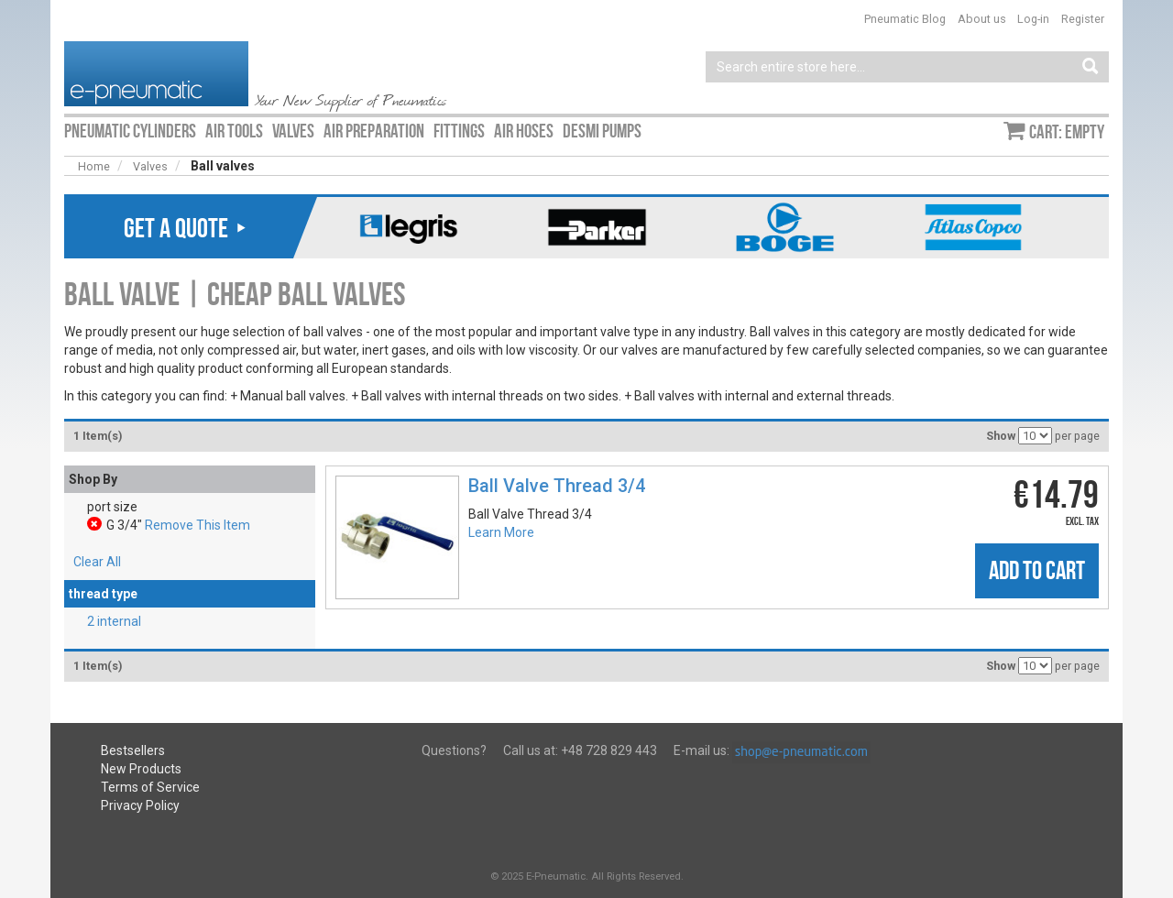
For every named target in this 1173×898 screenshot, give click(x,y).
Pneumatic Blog (905, 19)
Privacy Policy (140, 805)
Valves (150, 166)
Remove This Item (197, 525)
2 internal (114, 621)
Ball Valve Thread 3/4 (556, 486)
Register (1082, 19)
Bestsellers (133, 750)
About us (982, 19)
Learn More (501, 532)
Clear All (97, 561)
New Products (141, 768)
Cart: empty (1066, 132)
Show (1000, 436)
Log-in (1033, 19)
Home (94, 166)
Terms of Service (150, 787)
